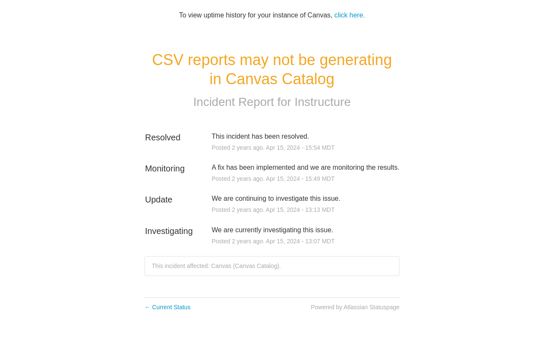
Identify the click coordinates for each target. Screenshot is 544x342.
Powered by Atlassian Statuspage (355, 307)
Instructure (323, 101)
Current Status (167, 307)
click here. (349, 15)
